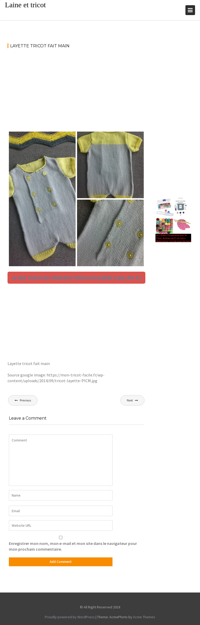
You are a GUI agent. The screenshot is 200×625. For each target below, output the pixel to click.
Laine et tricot (25, 5)
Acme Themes (144, 617)
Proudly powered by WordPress (70, 617)
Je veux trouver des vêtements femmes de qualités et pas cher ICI (76, 278)
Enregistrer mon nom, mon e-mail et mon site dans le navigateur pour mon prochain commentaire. (73, 546)
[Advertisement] (76, 91)
